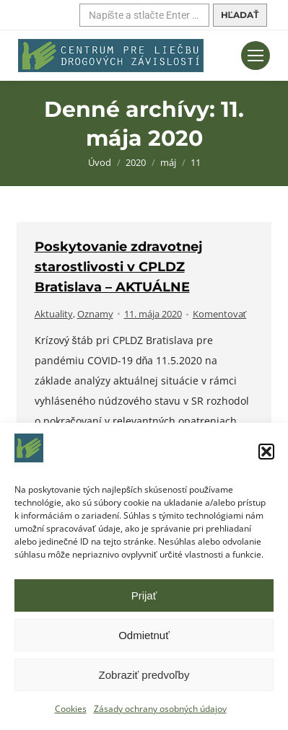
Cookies (71, 709)
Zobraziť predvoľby (144, 675)
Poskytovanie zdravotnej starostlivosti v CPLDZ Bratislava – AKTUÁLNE (119, 267)
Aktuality (54, 313)
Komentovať (220, 313)
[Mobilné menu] (255, 55)
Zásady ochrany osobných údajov (160, 709)
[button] (266, 451)
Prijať (144, 595)
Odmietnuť (144, 635)
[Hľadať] (144, 15)
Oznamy (95, 313)
